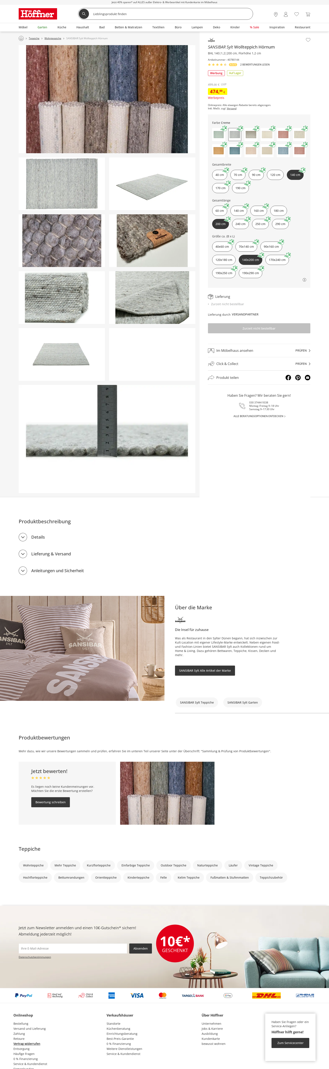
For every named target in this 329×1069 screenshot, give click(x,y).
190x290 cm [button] (252, 271)
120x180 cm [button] (223, 260)
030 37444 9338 (258, 402)
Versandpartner (245, 314)
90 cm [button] (258, 173)
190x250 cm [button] (225, 271)
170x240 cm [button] (279, 258)
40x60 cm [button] (223, 245)
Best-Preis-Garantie (120, 1039)
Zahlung (19, 1034)
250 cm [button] (262, 222)
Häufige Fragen (24, 1054)
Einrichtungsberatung (122, 1034)
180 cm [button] (279, 211)
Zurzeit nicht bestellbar (259, 328)
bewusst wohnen (214, 1044)
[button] (218, 134)
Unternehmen (211, 1024)
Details (38, 537)
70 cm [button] (239, 173)
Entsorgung (21, 1049)
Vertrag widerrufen (26, 1044)
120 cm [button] (275, 175)
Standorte (113, 1024)
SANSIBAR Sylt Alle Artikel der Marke (205, 671)
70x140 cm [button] (248, 245)
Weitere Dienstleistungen (124, 1049)
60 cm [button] (221, 209)
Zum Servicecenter (290, 1043)
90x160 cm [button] (273, 245)
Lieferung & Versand (51, 554)
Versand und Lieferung (29, 1029)
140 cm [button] (240, 209)
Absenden (140, 948)
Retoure (19, 1039)
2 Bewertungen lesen (255, 64)
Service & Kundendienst (30, 1064)
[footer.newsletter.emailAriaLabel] (73, 948)
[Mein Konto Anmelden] (286, 14)
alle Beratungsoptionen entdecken (258, 416)
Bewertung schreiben (50, 802)
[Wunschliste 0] (296, 14)
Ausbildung (210, 1034)
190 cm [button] (242, 186)
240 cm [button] (242, 222)
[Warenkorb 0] (308, 14)
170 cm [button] (222, 186)
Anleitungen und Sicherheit (57, 570)
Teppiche (29, 848)
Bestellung (20, 1024)
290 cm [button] (282, 222)
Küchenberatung (118, 1029)
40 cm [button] (221, 173)
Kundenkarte (211, 1039)
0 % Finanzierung (25, 1059)
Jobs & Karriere (212, 1029)
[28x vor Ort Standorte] (276, 14)
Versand (231, 108)
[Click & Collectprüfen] (259, 363)
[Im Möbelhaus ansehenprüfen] (259, 350)
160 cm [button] (260, 209)
